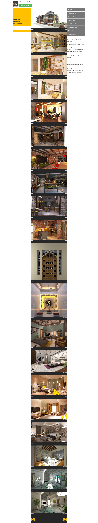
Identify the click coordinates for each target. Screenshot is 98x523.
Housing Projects (71, 20)
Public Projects (71, 30)
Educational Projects (72, 16)
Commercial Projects (72, 27)
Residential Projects (72, 34)
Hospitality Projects (72, 23)
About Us (70, 9)
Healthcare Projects (72, 13)
